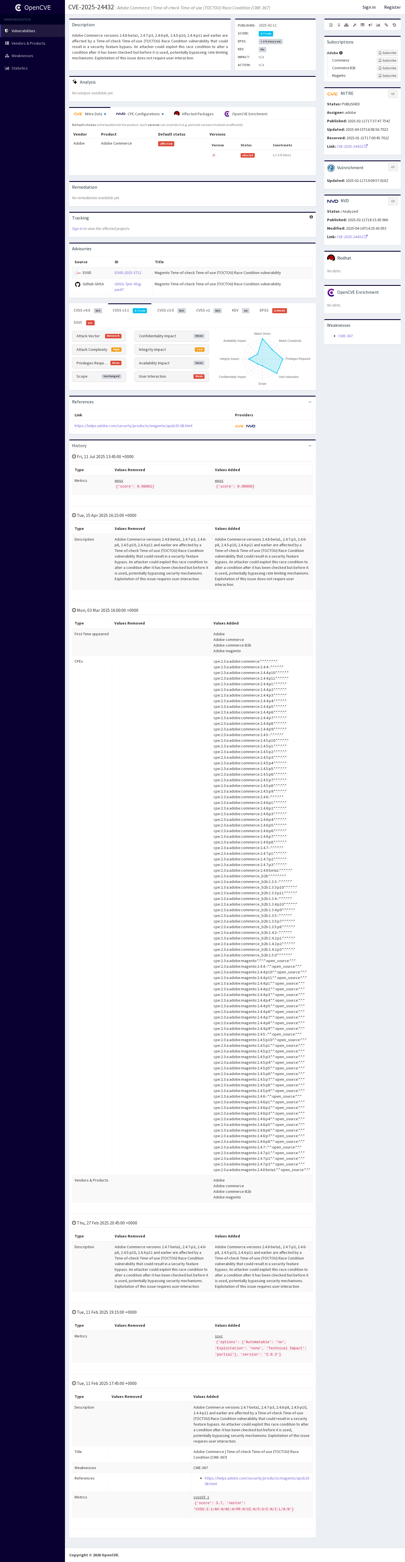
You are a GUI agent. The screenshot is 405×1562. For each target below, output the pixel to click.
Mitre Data (90, 113)
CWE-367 (345, 335)
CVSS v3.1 (130, 310)
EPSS (273, 310)
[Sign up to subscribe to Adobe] (387, 53)
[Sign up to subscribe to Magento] (387, 76)
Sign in (369, 7)
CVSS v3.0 (171, 310)
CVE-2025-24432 (91, 7)
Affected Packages (194, 114)
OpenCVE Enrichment (245, 114)
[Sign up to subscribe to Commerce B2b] (387, 68)
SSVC (84, 322)
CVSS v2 (209, 310)
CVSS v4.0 (88, 310)
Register (392, 7)
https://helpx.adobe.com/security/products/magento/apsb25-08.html (133, 425)
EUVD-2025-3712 (128, 272)
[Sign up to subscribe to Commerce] (387, 60)
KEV (240, 310)
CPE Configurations (140, 113)
